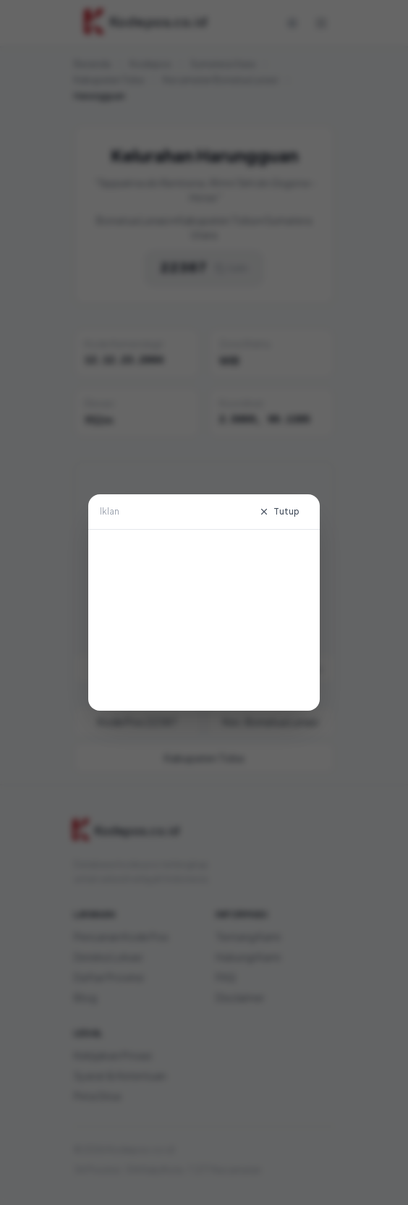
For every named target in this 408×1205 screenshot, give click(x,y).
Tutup (279, 511)
